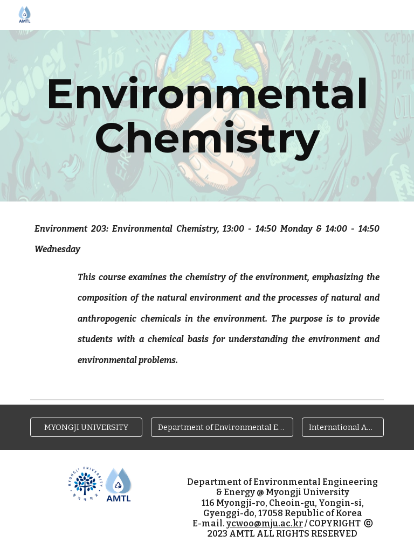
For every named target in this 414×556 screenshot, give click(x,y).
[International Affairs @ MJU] (342, 427)
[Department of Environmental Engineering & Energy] (221, 427)
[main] (206, 115)
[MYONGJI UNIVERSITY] (86, 427)
